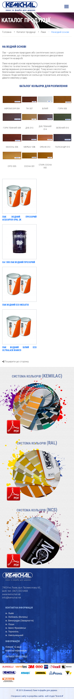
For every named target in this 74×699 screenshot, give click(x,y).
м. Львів (9, 613)
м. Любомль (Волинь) (16, 617)
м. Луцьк (9, 624)
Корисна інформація (16, 650)
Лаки (43, 32)
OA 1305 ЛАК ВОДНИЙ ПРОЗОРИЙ (18, 262)
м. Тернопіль (12, 631)
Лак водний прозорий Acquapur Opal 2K (19, 218)
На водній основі (60, 32)
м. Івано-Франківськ (15, 628)
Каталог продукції (26, 32)
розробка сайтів (36, 696)
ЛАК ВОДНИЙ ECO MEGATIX (15, 305)
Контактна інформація (19, 607)
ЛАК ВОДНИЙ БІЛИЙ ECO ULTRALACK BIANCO (19, 348)
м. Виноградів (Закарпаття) (19, 620)
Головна (6, 32)
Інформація (12, 641)
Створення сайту (18, 696)
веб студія (50, 696)
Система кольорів (37, 376)
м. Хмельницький (14, 635)
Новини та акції (13, 647)
